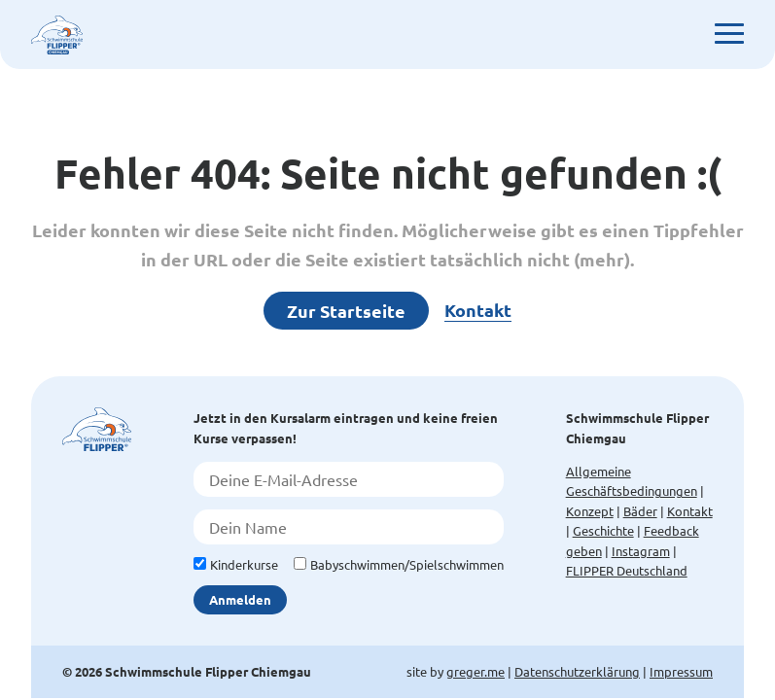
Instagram (641, 550)
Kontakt (477, 309)
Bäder (640, 511)
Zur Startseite (346, 310)
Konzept (590, 511)
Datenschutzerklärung (577, 671)
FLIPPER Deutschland (626, 570)
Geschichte (603, 530)
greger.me (475, 671)
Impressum (681, 671)
